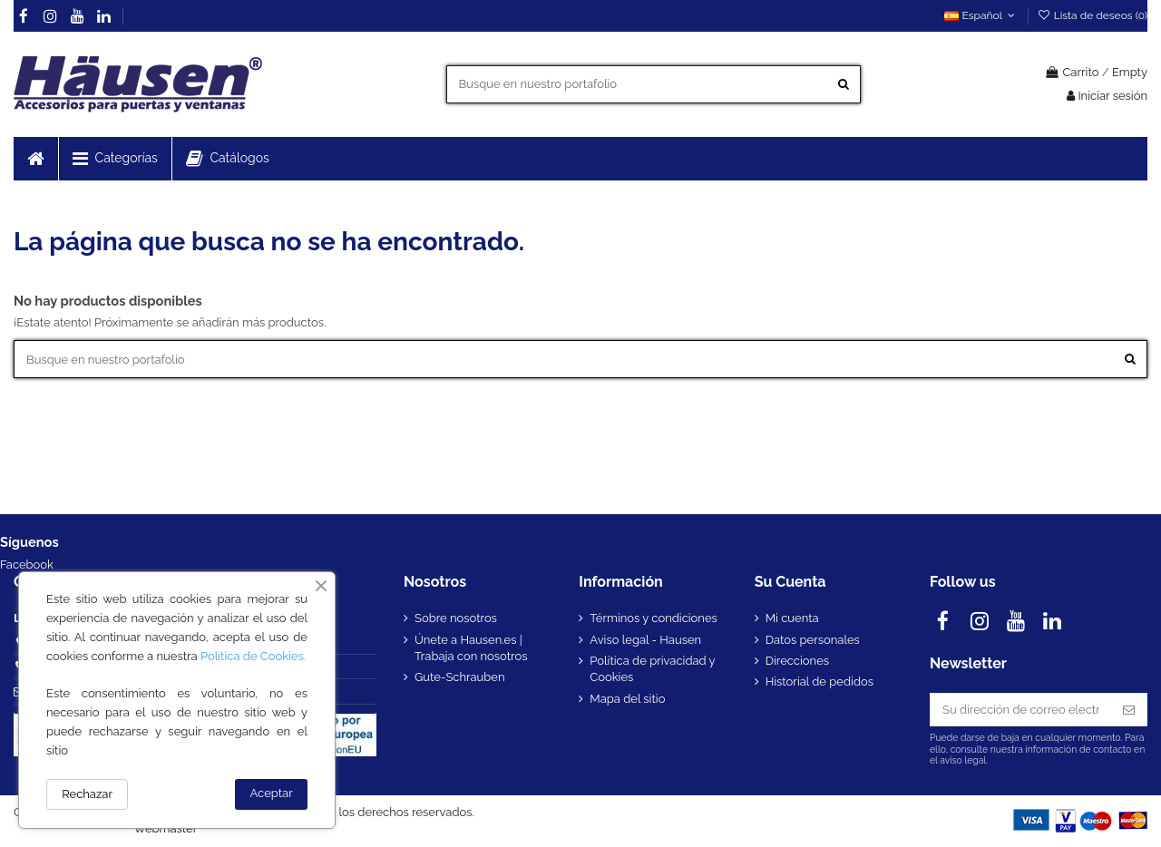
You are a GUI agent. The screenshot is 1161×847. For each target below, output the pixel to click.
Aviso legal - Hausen (645, 640)
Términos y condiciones (653, 618)
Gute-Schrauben (460, 677)
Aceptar (271, 793)
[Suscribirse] (1128, 709)
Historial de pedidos (819, 681)
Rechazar (87, 794)
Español (981, 15)
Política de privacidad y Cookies (652, 669)
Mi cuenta (792, 618)
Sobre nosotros (456, 618)
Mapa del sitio (627, 699)
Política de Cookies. (253, 656)
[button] (114, 158)
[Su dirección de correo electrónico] (1021, 709)
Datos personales (813, 640)
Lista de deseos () (1092, 15)
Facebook (27, 564)
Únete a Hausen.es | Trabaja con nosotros (471, 648)
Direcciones (797, 660)
